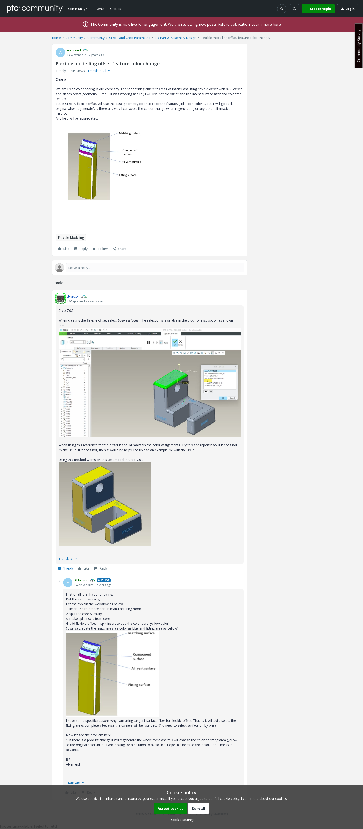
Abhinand (74, 50)
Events (100, 8)
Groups (115, 8)
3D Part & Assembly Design (175, 37)
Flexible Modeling (71, 237)
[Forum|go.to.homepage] (35, 8)
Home (56, 37)
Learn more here (266, 24)
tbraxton (73, 296)
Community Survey (358, 45)
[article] (150, 433)
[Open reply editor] (149, 267)
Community (74, 37)
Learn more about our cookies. (264, 798)
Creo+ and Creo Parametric (129, 37)
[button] (318, 8)
